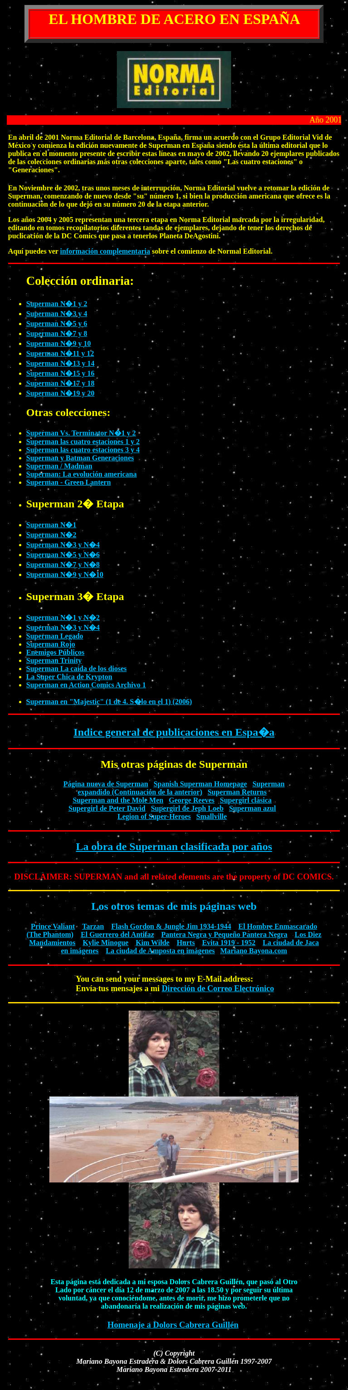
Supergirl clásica (245, 800)
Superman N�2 (51, 535)
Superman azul (252, 808)
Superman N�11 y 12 (60, 353)
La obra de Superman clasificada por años (174, 846)
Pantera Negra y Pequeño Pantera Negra (224, 934)
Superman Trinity (54, 660)
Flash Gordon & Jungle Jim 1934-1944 (171, 926)
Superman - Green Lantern (68, 482)
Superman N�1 (51, 525)
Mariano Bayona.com (253, 951)
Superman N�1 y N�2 (63, 617)
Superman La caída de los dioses (76, 668)
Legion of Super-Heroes (154, 816)
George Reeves (191, 800)
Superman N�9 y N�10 (64, 574)
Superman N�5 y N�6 (63, 554)
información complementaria (105, 251)
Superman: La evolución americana (81, 474)
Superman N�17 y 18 (60, 383)
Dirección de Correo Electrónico (218, 988)
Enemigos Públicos (55, 652)
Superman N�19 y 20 (60, 393)
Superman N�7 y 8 (56, 333)
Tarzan (93, 926)
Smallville (211, 816)
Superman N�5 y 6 (56, 323)
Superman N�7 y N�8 (63, 564)
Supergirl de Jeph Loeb (187, 808)
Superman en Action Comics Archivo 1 (86, 685)
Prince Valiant (53, 926)
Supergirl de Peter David (106, 808)
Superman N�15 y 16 (60, 373)
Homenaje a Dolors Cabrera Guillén (173, 1324)
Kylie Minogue (106, 942)
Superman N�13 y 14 (60, 363)
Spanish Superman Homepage (200, 784)
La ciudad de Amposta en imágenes (160, 951)
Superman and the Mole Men (117, 800)
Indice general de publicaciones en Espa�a (173, 732)
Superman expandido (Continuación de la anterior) (181, 788)
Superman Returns (237, 792)
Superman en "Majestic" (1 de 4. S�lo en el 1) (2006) (109, 701)
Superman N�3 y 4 (56, 313)
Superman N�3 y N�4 (63, 544)
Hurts (186, 942)
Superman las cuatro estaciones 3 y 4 (83, 450)
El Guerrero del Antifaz (117, 934)
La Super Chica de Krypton (69, 677)
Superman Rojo (50, 644)
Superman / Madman (59, 466)
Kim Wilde (152, 942)
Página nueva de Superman (105, 784)
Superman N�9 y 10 (58, 343)
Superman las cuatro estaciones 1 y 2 (83, 441)
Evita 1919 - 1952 (229, 942)
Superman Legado (54, 636)
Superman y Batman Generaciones (80, 458)
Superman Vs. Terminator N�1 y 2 (81, 433)
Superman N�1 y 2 (56, 303)
